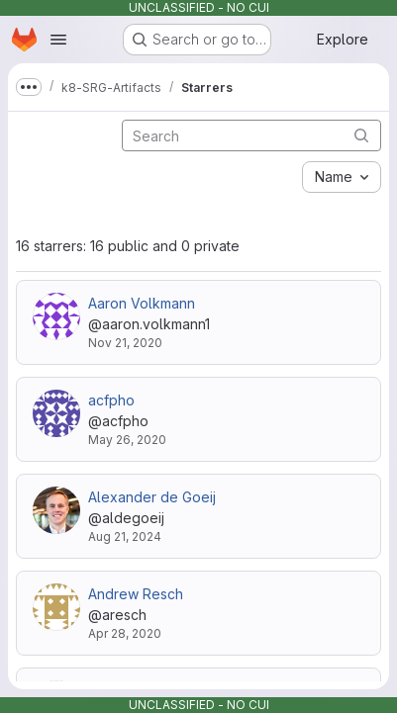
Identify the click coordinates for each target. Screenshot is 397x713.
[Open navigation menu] (58, 39)
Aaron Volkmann (141, 303)
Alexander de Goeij (152, 497)
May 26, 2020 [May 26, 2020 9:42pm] (127, 439)
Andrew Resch (135, 593)
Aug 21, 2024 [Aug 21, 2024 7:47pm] (124, 536)
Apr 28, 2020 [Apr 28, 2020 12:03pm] (124, 633)
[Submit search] (361, 135)
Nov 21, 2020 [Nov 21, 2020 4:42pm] (125, 342)
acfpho (111, 400)
